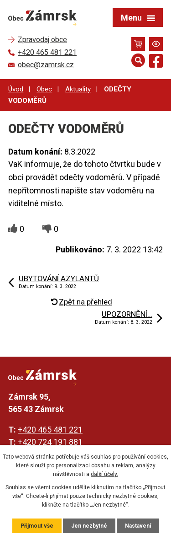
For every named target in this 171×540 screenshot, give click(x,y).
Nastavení (138, 526)
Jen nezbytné (89, 526)
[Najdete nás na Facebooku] (156, 62)
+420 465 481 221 (50, 429)
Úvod (15, 89)
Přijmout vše (37, 526)
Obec (44, 89)
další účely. (104, 474)
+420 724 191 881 (50, 442)
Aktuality (78, 89)
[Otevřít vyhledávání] (138, 60)
